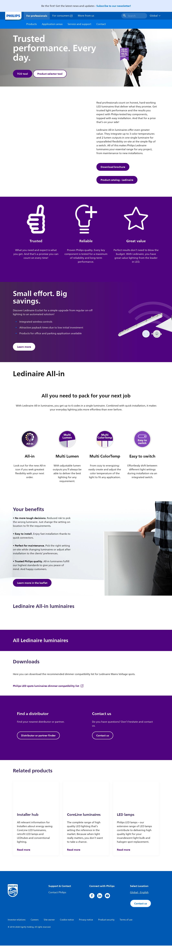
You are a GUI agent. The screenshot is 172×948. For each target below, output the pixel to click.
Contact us (102, 738)
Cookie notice (67, 922)
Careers (35, 922)
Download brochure (113, 167)
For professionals (36, 16)
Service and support (79, 24)
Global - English (139, 895)
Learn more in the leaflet (32, 584)
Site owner (49, 922)
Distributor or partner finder (38, 738)
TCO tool (22, 73)
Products (31, 24)
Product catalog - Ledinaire (117, 180)
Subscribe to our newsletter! (113, 6)
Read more (23, 852)
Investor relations (17, 922)
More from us (86, 16)
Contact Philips (57, 895)
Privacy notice (86, 922)
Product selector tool (50, 73)
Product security (106, 922)
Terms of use (126, 922)
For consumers (62, 16)
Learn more (24, 347)
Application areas (52, 24)
